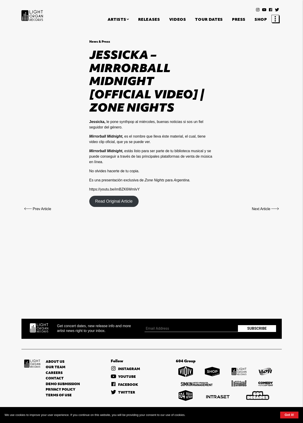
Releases (149, 19)
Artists (117, 19)
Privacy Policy (60, 389)
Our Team (55, 367)
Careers (54, 372)
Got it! (289, 415)
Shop (261, 19)
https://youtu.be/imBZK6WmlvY (114, 189)
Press (238, 19)
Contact (55, 378)
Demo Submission (63, 383)
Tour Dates (209, 19)
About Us (55, 361)
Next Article (265, 209)
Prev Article (37, 209)
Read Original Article (113, 201)
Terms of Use (59, 395)
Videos (177, 19)
